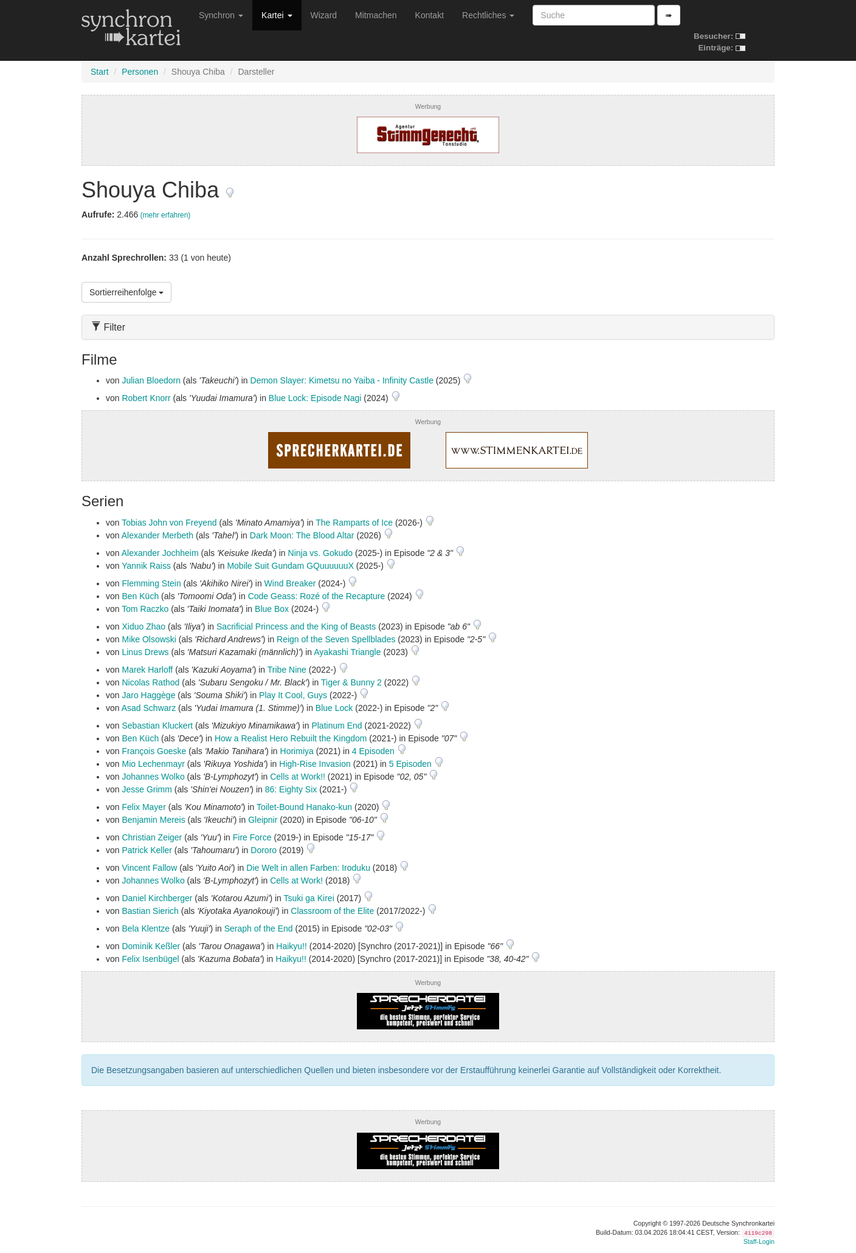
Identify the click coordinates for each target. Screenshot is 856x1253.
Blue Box (272, 609)
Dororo (263, 850)
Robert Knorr (146, 398)
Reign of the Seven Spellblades (336, 639)
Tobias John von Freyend (169, 522)
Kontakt (429, 15)
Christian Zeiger (152, 837)
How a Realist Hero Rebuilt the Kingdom (291, 738)
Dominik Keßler (151, 946)
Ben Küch (140, 596)
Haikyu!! (291, 946)
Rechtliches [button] (488, 15)
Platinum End (336, 725)
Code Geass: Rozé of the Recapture (316, 596)
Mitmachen (375, 15)
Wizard (324, 15)
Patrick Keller (146, 850)
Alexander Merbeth (157, 535)
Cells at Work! (296, 880)
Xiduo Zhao (143, 626)
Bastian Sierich (150, 911)
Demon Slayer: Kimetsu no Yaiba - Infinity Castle (341, 380)
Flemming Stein (151, 583)
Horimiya (297, 751)
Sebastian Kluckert (157, 725)
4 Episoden (374, 751)
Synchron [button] (221, 15)
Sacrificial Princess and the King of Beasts (296, 626)
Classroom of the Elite (332, 911)
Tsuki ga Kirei (309, 898)
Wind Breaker (290, 583)
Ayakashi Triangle (347, 652)
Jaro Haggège (148, 695)
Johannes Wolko (153, 776)
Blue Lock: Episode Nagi (315, 398)
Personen (140, 72)
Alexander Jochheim (160, 553)
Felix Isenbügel (150, 959)
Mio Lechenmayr (153, 764)
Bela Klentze (146, 928)
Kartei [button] (276, 15)
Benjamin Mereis (153, 820)
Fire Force (252, 837)
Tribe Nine (287, 670)
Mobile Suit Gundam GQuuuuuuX (290, 566)
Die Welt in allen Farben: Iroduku (308, 868)
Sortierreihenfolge (126, 292)
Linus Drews (145, 652)
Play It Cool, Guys (293, 695)
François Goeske (154, 751)
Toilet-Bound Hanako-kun (304, 807)
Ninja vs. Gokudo (320, 553)
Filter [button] (108, 327)
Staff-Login (759, 1241)
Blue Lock (334, 708)
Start (100, 72)
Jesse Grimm (146, 789)
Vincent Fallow (149, 868)
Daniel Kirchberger (157, 898)
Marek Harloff (147, 670)
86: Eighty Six (291, 789)
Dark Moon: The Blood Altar (302, 535)
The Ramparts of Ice (354, 522)
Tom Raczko (145, 609)
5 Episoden (411, 764)
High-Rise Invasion (315, 764)
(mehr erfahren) (165, 215)
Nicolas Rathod (150, 682)
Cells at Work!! (297, 776)
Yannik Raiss (146, 566)
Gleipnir (262, 820)
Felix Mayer (143, 807)
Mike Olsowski (149, 639)
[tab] (428, 327)
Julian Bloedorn (151, 380)
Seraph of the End (258, 928)
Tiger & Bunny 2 (351, 682)
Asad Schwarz (149, 708)
